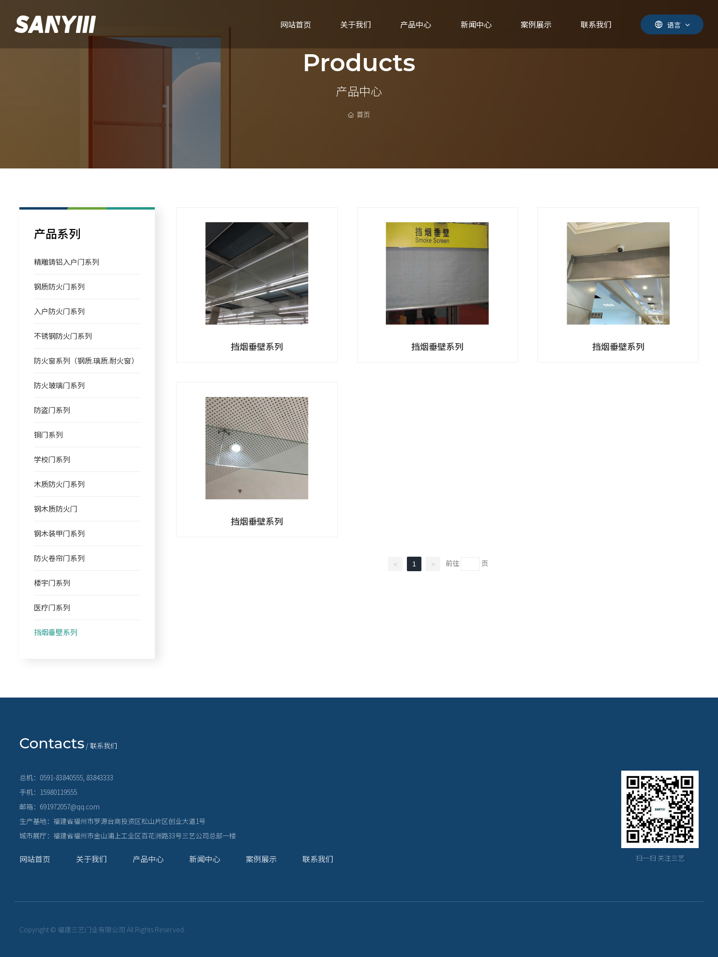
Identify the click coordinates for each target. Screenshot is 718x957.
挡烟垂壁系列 (257, 346)
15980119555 (58, 792)
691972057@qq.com (70, 806)
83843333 (99, 777)
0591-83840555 (61, 777)
